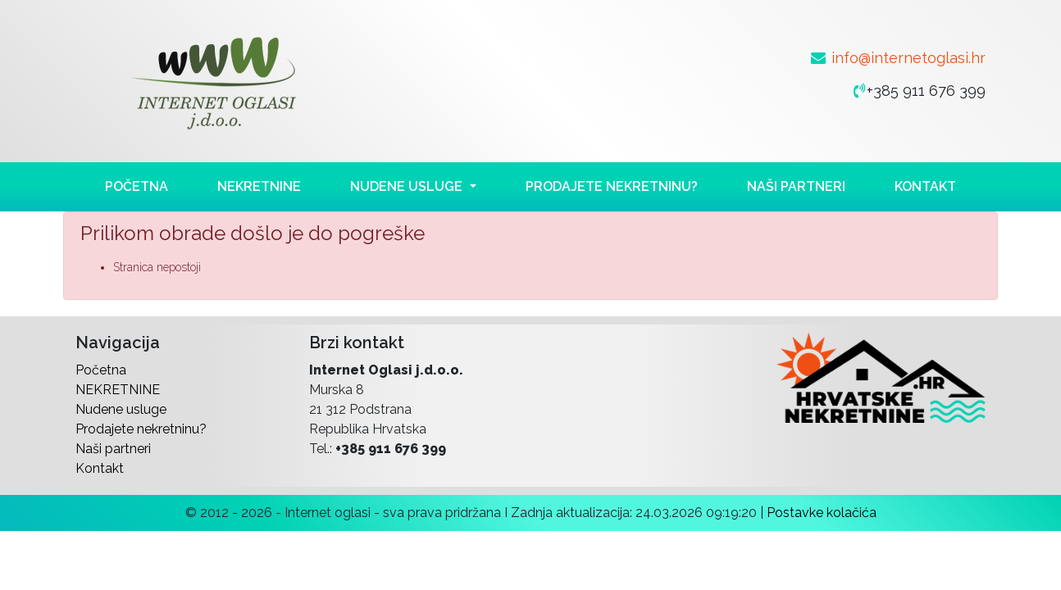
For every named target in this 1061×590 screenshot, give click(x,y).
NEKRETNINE (259, 186)
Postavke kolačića (822, 512)
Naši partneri (796, 186)
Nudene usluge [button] (408, 186)
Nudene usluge (120, 409)
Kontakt (925, 186)
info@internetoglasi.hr (908, 57)
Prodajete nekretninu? (612, 186)
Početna (136, 186)
